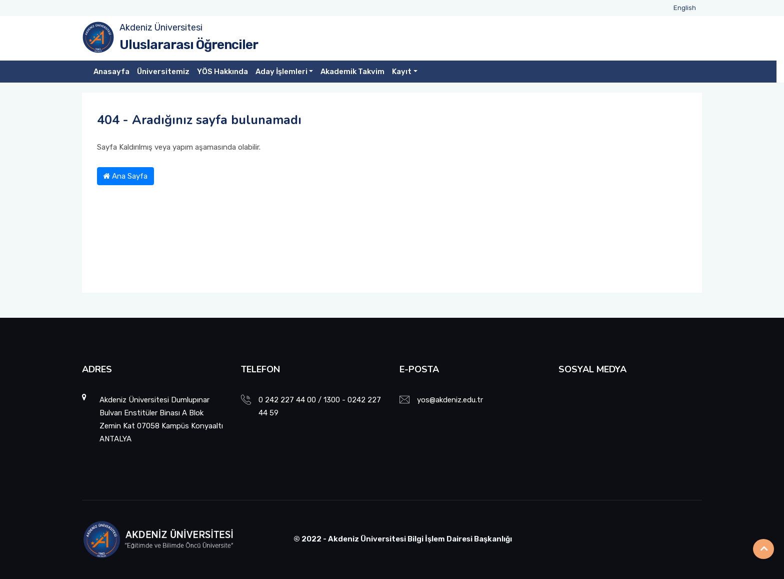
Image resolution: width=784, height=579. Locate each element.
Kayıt (402, 71)
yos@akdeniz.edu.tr (450, 399)
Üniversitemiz (163, 71)
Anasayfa (112, 71)
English (685, 8)
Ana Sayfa (125, 176)
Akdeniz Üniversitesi (161, 27)
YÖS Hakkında (222, 71)
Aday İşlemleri (282, 71)
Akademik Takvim (352, 71)
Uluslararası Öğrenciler (189, 45)
